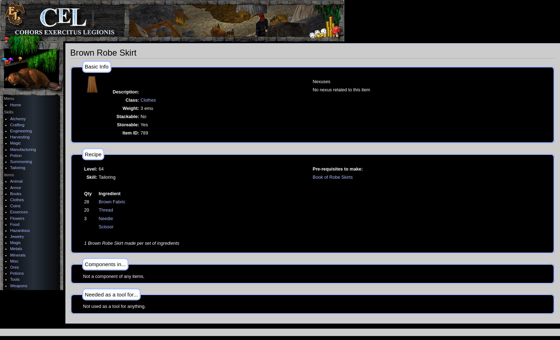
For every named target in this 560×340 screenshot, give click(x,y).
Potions (17, 273)
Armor (15, 188)
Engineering (21, 131)
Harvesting (20, 137)
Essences (19, 212)
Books (15, 194)
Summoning (21, 161)
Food (14, 224)
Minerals (17, 255)
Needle (106, 218)
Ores (14, 267)
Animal (16, 181)
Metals (16, 249)
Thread (106, 210)
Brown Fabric (112, 201)
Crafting (17, 125)
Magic (15, 143)
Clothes (148, 100)
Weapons (18, 286)
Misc (14, 261)
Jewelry (17, 236)
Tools (15, 279)
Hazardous (20, 230)
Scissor (106, 226)
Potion (15, 155)
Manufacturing (23, 149)
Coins (15, 206)
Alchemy (18, 119)
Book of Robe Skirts (332, 177)
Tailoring (17, 168)
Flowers (17, 218)
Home (15, 105)
